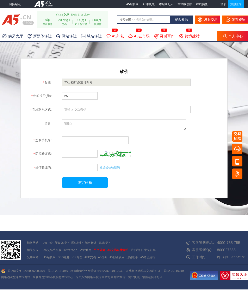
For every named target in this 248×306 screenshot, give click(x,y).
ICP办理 (77, 257)
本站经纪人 (166, 4)
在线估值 (202, 4)
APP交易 (90, 257)
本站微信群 (185, 4)
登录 (223, 4)
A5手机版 (149, 4)
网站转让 (77, 242)
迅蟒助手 (132, 257)
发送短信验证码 (110, 167)
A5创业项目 (116, 257)
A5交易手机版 (52, 250)
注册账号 (236, 4)
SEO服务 (64, 257)
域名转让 (91, 242)
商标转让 (104, 242)
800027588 (226, 250)
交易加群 (237, 136)
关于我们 (136, 250)
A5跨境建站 (147, 257)
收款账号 (86, 250)
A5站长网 (132, 4)
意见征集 (150, 250)
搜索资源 (181, 19)
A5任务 (102, 257)
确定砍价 (85, 182)
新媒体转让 (62, 242)
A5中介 (48, 242)
